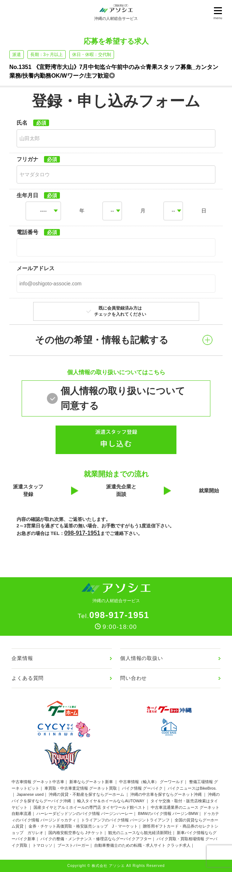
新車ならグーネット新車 (91, 782)
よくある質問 (28, 678)
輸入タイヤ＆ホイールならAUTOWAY (111, 801)
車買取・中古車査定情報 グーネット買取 (80, 788)
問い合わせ (133, 678)
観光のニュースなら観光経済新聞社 (140, 832)
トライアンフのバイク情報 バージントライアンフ (125, 820)
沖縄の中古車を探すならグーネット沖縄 (166, 794)
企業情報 (22, 658)
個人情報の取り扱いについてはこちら (116, 372)
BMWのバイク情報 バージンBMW (168, 813)
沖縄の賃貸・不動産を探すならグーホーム (87, 794)
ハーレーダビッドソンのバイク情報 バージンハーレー (84, 813)
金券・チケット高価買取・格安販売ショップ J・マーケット (83, 826)
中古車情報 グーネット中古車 (38, 782)
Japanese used (30, 794)
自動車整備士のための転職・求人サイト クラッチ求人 (142, 845)
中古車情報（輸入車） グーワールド (151, 782)
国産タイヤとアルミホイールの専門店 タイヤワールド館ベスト (90, 807)
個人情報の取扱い (141, 658)
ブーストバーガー (73, 845)
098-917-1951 (82, 533)
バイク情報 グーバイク (142, 788)
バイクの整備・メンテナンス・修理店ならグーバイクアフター (96, 839)
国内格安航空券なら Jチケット (75, 832)
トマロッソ (42, 845)
